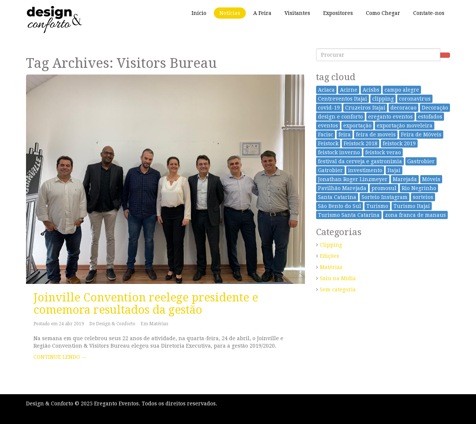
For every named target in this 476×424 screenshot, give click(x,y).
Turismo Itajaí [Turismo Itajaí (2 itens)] (411, 206)
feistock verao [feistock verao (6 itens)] (383, 152)
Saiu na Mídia (338, 278)
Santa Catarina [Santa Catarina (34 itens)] (337, 197)
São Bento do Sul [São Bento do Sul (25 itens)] (339, 206)
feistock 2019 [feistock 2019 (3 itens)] (399, 143)
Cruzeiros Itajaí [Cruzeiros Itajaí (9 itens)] (365, 108)
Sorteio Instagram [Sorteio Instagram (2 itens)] (384, 197)
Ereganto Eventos (116, 403)
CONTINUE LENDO (60, 357)
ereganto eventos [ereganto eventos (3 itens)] (390, 117)
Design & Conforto (115, 323)
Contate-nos (428, 13)
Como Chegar (383, 13)
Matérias (158, 323)
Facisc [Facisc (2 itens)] (325, 134)
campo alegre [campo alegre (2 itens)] (402, 90)
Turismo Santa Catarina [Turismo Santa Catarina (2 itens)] (349, 215)
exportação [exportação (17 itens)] (357, 126)
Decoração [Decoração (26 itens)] (435, 108)
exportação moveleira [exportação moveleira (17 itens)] (404, 126)
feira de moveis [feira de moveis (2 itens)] (376, 134)
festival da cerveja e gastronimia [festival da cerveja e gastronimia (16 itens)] (360, 161)
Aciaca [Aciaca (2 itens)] (326, 90)
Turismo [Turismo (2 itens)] (377, 206)
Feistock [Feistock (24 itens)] (328, 143)
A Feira (262, 13)
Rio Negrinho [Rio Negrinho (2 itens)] (419, 188)
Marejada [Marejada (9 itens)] (405, 179)
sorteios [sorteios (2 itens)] (423, 197)
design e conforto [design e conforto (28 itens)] (340, 117)
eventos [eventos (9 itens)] (328, 126)
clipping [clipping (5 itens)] (383, 99)
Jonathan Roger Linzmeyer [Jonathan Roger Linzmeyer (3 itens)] (352, 179)
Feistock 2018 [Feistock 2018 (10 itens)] (360, 143)
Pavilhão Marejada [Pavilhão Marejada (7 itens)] (342, 188)
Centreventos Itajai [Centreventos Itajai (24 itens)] (342, 99)
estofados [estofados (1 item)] (430, 117)
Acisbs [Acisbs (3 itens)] (371, 90)
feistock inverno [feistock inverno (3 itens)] (339, 152)
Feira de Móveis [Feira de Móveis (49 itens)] (421, 134)
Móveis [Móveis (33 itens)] (431, 179)
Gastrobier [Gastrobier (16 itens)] (421, 161)
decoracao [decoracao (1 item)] (403, 108)
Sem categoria (338, 289)
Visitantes (297, 13)
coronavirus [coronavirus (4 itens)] (415, 99)
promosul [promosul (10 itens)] (384, 188)
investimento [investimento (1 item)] (365, 170)
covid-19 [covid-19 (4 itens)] (329, 108)
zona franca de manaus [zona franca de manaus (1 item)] (415, 215)
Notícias (229, 13)
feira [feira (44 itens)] (344, 134)
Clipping (331, 245)
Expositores (338, 13)
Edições (329, 256)
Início (199, 13)
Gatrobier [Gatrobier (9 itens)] (330, 170)
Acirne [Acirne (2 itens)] (348, 90)
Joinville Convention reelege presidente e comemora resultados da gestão (145, 303)
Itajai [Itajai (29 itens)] (394, 170)
